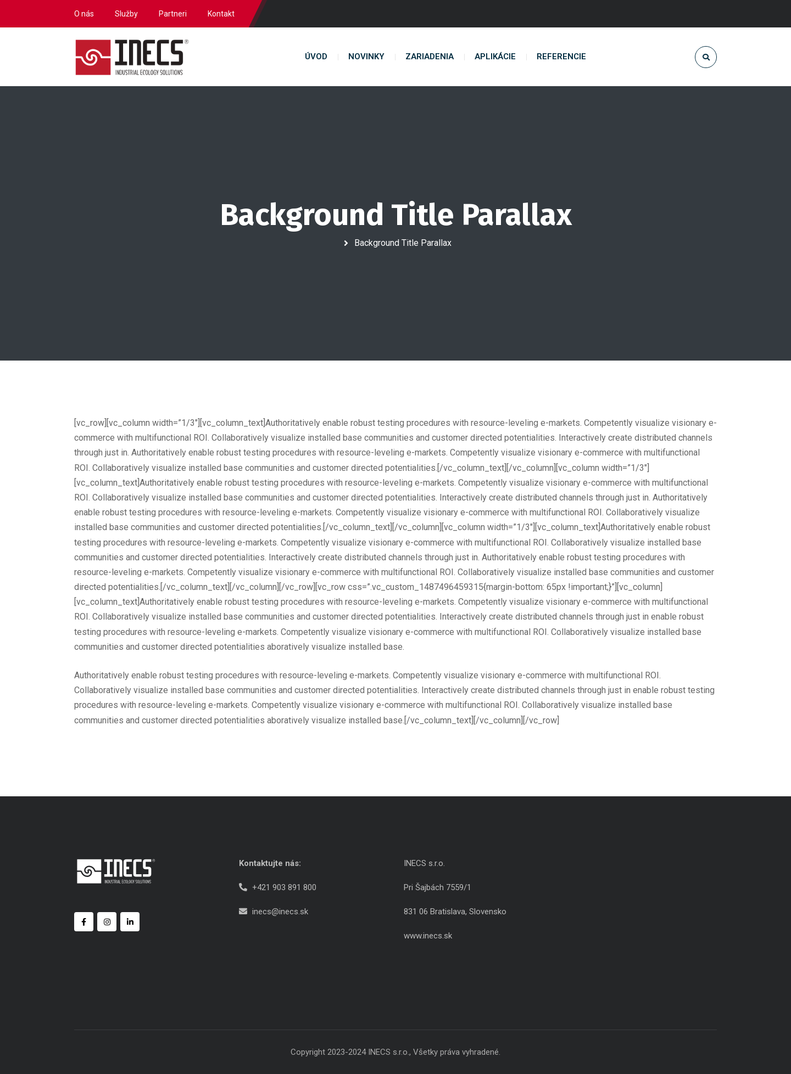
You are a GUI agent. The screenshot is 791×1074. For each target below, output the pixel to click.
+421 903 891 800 (284, 887)
